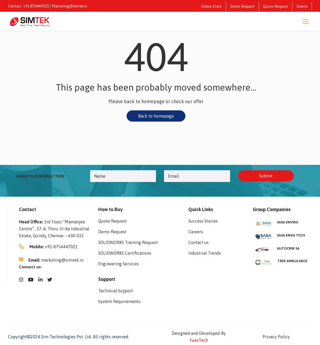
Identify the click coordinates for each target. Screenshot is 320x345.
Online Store (211, 6)
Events (302, 6)
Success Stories (203, 221)
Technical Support (115, 290)
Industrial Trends (204, 253)
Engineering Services (118, 263)
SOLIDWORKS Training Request (128, 242)
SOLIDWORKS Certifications (124, 253)
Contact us (198, 242)
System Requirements (119, 301)
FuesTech (199, 340)
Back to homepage (156, 116)
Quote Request (275, 6)
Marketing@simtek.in (69, 6)
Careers (195, 231)
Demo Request (242, 6)
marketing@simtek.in (62, 260)
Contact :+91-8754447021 (28, 6)
